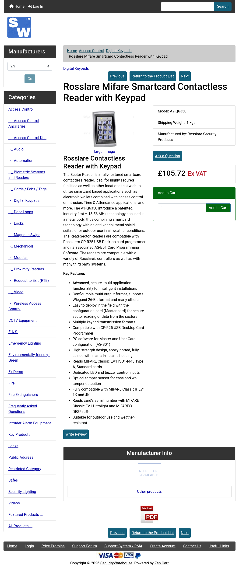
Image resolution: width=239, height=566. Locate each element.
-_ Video (15, 292)
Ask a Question (167, 156)
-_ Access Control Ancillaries (23, 124)
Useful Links (219, 546)
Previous (117, 76)
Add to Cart (218, 208)
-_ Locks (16, 223)
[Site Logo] (119, 27)
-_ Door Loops (20, 212)
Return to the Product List (153, 76)
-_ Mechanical (20, 246)
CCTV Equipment (22, 320)
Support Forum (84, 546)
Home (17, 6)
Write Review (76, 434)
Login (29, 546)
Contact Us (192, 546)
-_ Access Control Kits (27, 138)
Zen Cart (162, 563)
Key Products (19, 434)
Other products (149, 491)
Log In (35, 6)
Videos (14, 503)
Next (185, 76)
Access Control (91, 51)
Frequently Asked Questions (22, 409)
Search (222, 6)
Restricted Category (24, 469)
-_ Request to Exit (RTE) (28, 280)
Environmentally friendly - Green (29, 358)
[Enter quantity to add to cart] (182, 207)
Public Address (20, 457)
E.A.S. (13, 332)
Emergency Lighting (24, 343)
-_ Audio (16, 149)
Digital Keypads (119, 51)
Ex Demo (15, 372)
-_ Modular (18, 257)
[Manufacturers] (29, 66)
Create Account (163, 546)
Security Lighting (22, 491)
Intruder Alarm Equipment (29, 423)
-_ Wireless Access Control (24, 306)
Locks (13, 446)
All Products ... (20, 526)
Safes (13, 480)
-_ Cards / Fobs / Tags (27, 189)
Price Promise (53, 546)
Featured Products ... (25, 514)
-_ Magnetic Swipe (24, 235)
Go (30, 79)
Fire (11, 383)
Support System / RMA (123, 546)
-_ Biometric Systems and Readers (26, 175)
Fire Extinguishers (23, 394)
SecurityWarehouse (116, 563)
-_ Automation (20, 160)
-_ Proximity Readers (26, 269)
